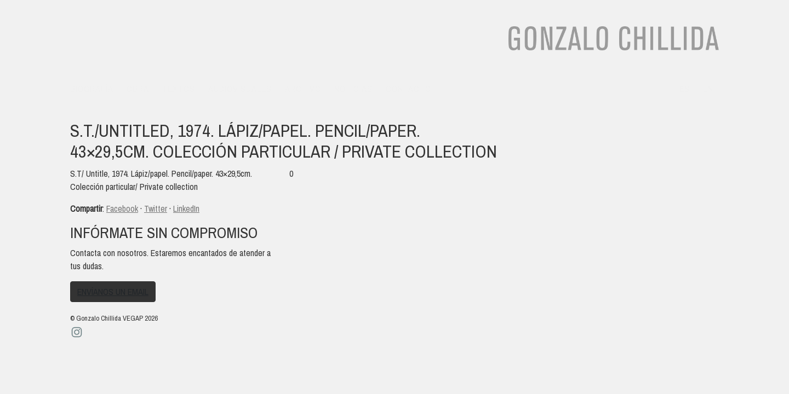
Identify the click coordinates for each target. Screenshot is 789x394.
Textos (178, 89)
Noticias (353, 89)
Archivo (303, 89)
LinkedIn (186, 208)
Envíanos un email (112, 292)
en (708, 89)
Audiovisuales (240, 89)
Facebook (122, 208)
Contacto (408, 89)
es (684, 89)
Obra (138, 89)
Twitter (155, 208)
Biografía (91, 89)
